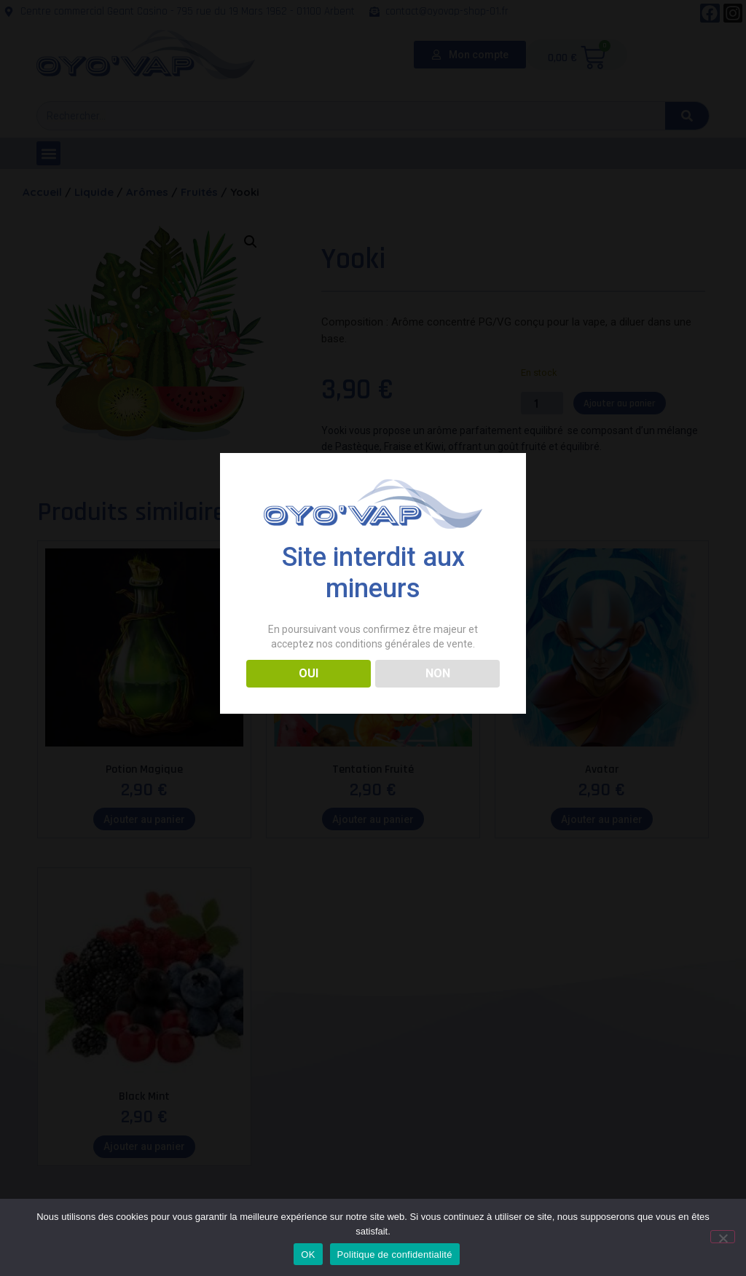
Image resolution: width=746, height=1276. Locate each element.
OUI (308, 673)
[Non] (722, 1236)
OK (308, 1254)
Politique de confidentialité (394, 1254)
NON (437, 673)
